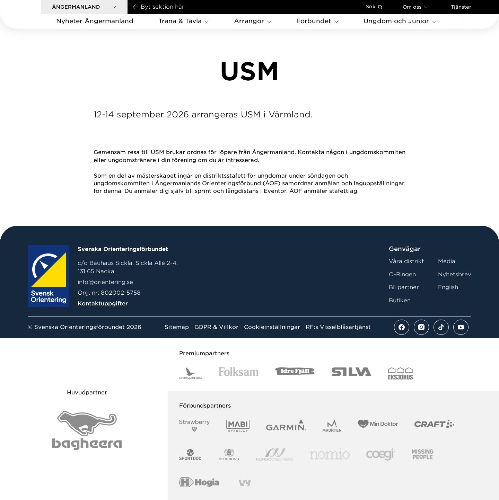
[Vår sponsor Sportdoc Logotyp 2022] (190, 454)
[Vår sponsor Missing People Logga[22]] (422, 454)
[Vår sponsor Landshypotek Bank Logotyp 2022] (190, 373)
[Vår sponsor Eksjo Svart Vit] (400, 373)
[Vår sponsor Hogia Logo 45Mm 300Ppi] (199, 483)
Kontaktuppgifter (103, 303)
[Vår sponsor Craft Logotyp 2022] (434, 426)
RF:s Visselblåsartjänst (338, 327)
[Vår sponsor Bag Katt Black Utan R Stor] (87, 430)
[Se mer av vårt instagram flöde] (421, 327)
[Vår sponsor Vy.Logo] (245, 483)
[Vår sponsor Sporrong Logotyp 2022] (229, 454)
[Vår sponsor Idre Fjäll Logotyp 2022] (295, 373)
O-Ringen (402, 274)
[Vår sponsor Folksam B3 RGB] (239, 373)
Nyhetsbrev (454, 274)
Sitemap (177, 327)
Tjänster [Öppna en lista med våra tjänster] (461, 7)
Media (446, 261)
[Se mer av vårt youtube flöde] (461, 327)
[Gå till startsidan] (31, 14)
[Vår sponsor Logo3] (380, 454)
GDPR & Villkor (216, 327)
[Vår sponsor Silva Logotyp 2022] (351, 373)
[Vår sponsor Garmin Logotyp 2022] (286, 426)
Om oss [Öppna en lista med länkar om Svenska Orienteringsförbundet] (416, 7)
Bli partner (404, 287)
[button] (84, 7)
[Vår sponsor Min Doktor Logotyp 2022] (378, 426)
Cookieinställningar (272, 327)
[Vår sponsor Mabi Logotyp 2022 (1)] (238, 426)
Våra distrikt (406, 261)
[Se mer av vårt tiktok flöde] (441, 327)
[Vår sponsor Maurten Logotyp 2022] (332, 426)
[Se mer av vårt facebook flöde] (401, 327)
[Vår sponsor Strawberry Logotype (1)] (194, 426)
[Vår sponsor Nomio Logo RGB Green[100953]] (330, 454)
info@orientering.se (105, 282)
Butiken (400, 300)
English (448, 287)
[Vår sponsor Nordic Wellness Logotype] (274, 454)
